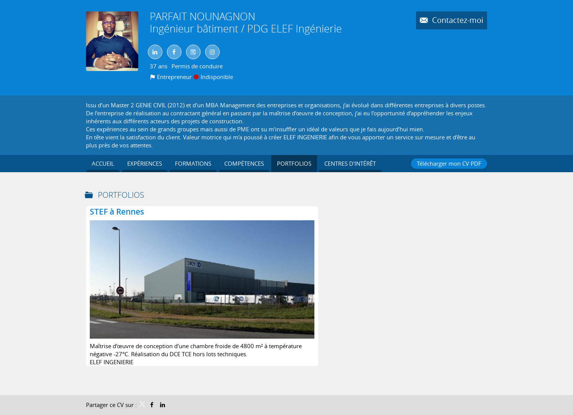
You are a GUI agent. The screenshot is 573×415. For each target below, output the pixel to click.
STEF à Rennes (117, 211)
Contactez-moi (456, 20)
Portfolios (121, 194)
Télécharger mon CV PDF (449, 163)
